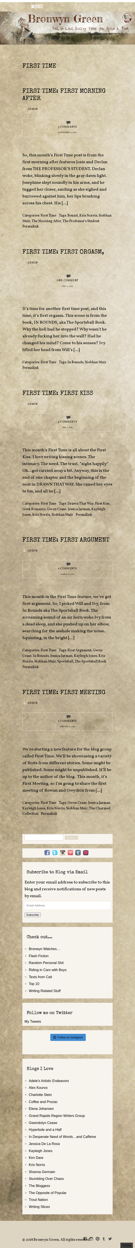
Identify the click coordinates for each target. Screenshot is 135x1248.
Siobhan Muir (95, 362)
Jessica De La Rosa (44, 1144)
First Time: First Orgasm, (63, 252)
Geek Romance (34, 509)
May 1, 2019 (67, 427)
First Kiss (102, 503)
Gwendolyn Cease (43, 1123)
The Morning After (46, 221)
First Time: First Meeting (63, 693)
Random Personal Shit (46, 963)
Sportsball (65, 661)
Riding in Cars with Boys (47, 970)
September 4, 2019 (67, 133)
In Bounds (75, 362)
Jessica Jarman (79, 509)
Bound (73, 215)
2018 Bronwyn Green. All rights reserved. (58, 1240)
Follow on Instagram (68, 1037)
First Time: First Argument (65, 540)
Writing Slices (39, 1207)
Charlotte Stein (40, 1095)
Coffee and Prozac (43, 1102)
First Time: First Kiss (57, 394)
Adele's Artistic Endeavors (49, 1081)
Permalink (30, 226)
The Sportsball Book (90, 661)
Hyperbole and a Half (45, 1129)
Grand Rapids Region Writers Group (57, 1116)
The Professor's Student (81, 221)
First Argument (79, 650)
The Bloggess (39, 1186)
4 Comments (67, 422)
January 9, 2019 (67, 727)
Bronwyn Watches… (44, 949)
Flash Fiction (39, 956)
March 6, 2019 (67, 574)
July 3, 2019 (67, 286)
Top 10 (34, 984)
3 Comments (67, 127)
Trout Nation (38, 1200)
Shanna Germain (42, 1172)
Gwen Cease (56, 509)
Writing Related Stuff (45, 991)
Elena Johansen (41, 1108)
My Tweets (33, 1021)
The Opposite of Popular (47, 1193)
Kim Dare (36, 1158)
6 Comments (67, 568)
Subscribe (32, 914)
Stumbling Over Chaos (46, 1179)
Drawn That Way (81, 503)
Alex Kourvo (38, 1088)
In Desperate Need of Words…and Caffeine (62, 1137)
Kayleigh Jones (85, 656)
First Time (48, 215)
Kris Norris (88, 215)
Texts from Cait (40, 977)
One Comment (67, 280)
